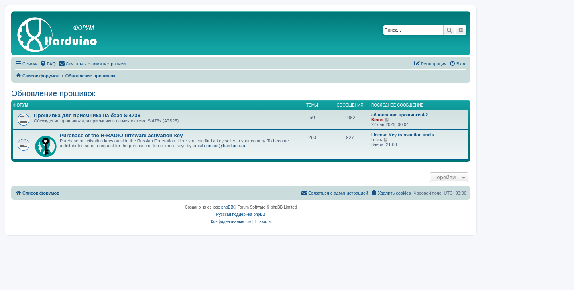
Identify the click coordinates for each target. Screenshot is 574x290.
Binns (377, 119)
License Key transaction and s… (404, 134)
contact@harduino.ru (224, 145)
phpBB (227, 207)
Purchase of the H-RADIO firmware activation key (121, 135)
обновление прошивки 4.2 (399, 114)
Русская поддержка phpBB (240, 214)
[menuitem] (48, 64)
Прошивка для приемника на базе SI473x (87, 115)
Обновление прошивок (53, 93)
